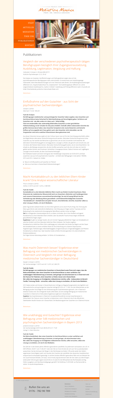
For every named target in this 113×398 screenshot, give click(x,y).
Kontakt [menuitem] (29, 45)
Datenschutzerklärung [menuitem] (91, 391)
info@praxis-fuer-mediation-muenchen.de (86, 380)
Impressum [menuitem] (89, 394)
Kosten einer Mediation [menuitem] (71, 396)
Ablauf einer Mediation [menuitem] (71, 389)
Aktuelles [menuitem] (28, 27)
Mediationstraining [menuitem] (70, 394)
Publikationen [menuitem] (26, 41)
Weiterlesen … (27, 93)
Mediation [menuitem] (28, 32)
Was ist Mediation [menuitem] (69, 386)
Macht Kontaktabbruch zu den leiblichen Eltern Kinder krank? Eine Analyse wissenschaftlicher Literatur (54, 178)
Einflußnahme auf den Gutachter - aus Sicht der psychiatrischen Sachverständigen (50, 103)
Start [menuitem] (31, 23)
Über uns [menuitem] (29, 36)
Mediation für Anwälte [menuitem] (70, 391)
